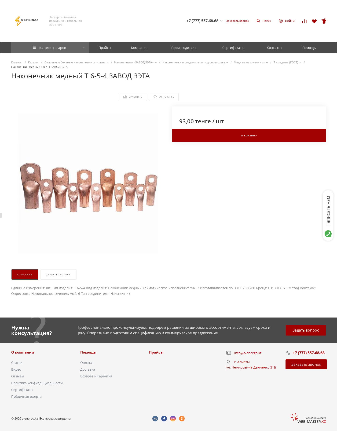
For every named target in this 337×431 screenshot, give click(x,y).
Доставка (87, 369)
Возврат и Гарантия (96, 376)
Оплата (86, 362)
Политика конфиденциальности (37, 383)
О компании (22, 352)
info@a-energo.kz (248, 353)
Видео (16, 369)
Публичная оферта (26, 396)
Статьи (16, 362)
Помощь (88, 352)
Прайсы (156, 352)
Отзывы (17, 376)
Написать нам (328, 211)
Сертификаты (22, 389)
